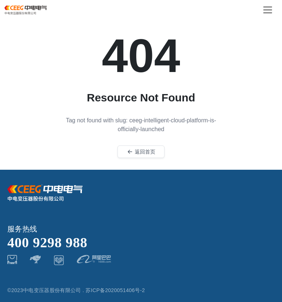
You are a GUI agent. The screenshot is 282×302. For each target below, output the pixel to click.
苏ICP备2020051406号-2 (115, 290)
